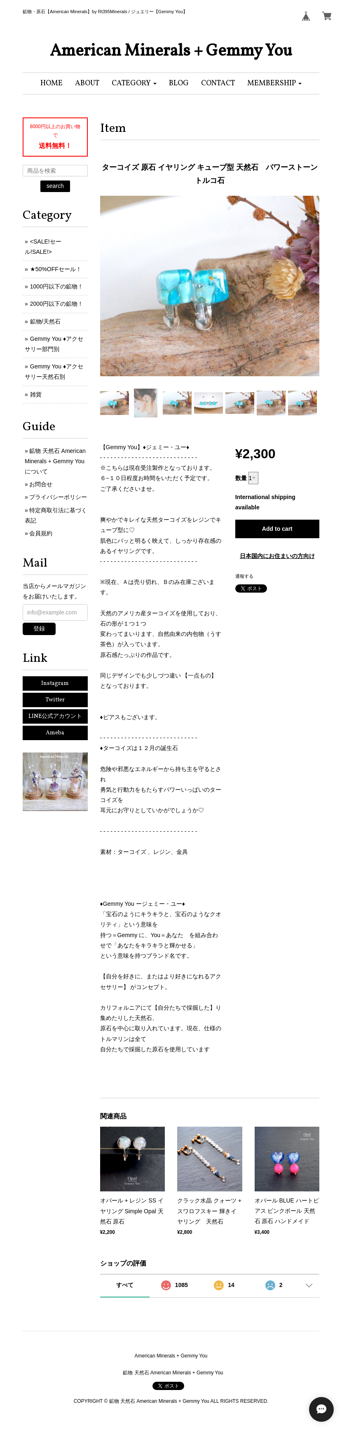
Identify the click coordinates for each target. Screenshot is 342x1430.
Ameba (55, 733)
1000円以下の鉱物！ (56, 286)
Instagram (55, 683)
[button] (134, 83)
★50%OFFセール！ (56, 269)
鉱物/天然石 (45, 321)
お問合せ (40, 484)
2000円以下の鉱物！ (56, 303)
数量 (241, 478)
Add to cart (277, 528)
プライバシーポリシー (58, 497)
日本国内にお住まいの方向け (277, 556)
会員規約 (40, 533)
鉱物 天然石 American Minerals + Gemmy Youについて (55, 461)
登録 (39, 628)
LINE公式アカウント (55, 716)
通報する (244, 576)
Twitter (55, 700)
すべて (125, 1285)
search (55, 186)
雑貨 (36, 394)
